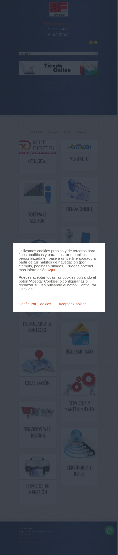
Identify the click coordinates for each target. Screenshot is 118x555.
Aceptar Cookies (73, 304)
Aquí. (51, 270)
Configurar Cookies (35, 304)
